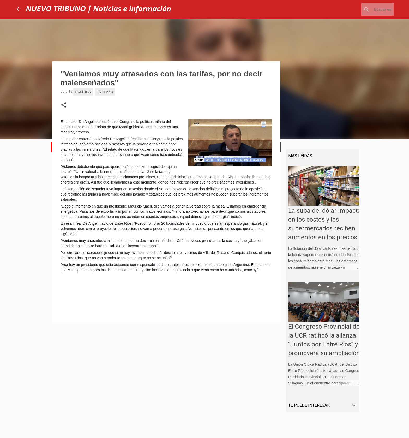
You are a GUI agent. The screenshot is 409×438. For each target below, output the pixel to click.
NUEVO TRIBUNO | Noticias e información (98, 9)
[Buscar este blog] (366, 9)
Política (83, 92)
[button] (64, 105)
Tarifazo (105, 92)
